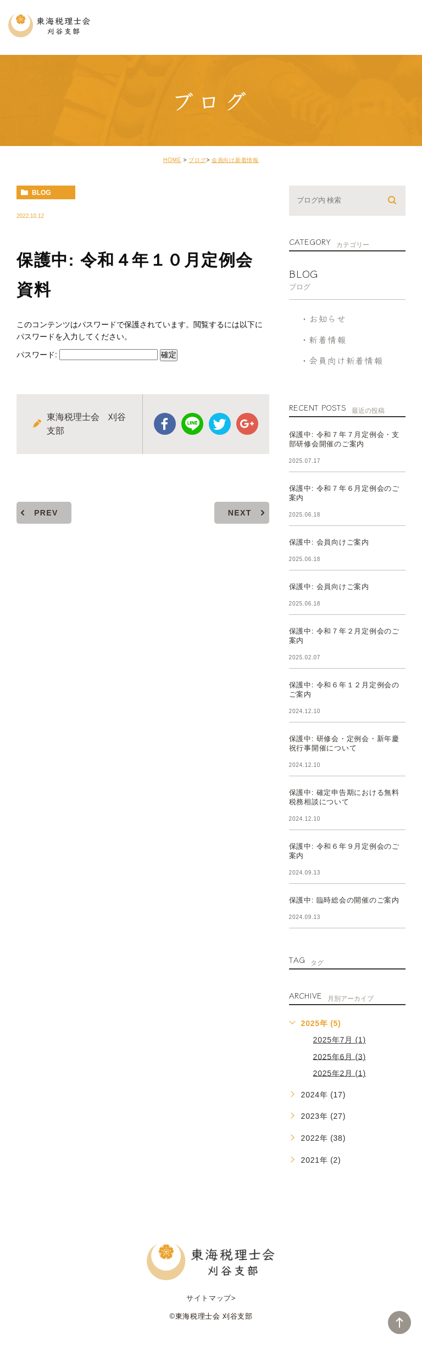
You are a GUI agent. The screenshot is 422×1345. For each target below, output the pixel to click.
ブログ (197, 160)
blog (41, 193)
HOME (172, 160)
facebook (165, 424)
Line (192, 424)
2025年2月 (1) (339, 1072)
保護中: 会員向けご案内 (329, 542)
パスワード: (87, 354)
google (247, 424)
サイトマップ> (211, 1298)
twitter (220, 424)
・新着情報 (323, 339)
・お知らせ (323, 318)
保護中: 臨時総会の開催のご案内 (344, 900)
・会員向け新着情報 (341, 360)
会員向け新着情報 (235, 160)
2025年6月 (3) (339, 1056)
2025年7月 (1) (339, 1039)
